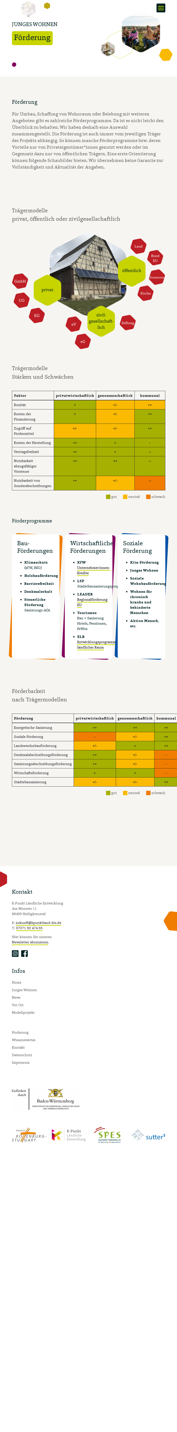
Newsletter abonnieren (30, 942)
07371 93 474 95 (29, 927)
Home (16, 982)
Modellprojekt (23, 1012)
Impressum (21, 1062)
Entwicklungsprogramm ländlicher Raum (96, 645)
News (16, 997)
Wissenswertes (23, 1039)
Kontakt (18, 1047)
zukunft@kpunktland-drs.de (38, 922)
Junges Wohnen (24, 989)
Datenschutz (22, 1054)
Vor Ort (18, 1004)
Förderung (20, 1032)
